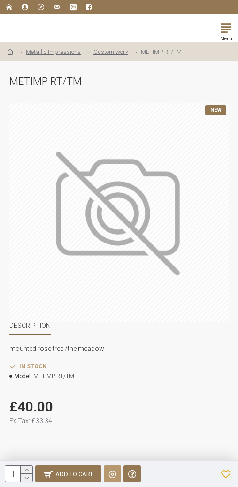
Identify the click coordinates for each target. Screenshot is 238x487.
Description (30, 325)
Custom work (110, 51)
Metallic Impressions (53, 51)
